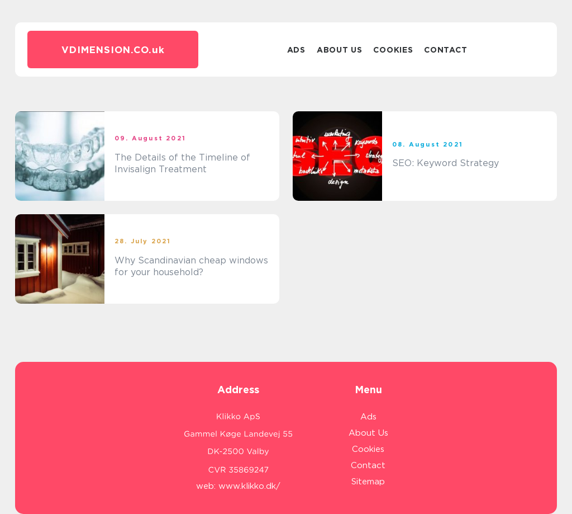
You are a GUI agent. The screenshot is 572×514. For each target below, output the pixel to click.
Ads (296, 49)
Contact (445, 49)
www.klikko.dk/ (249, 486)
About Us (340, 49)
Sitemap (368, 482)
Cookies (393, 49)
